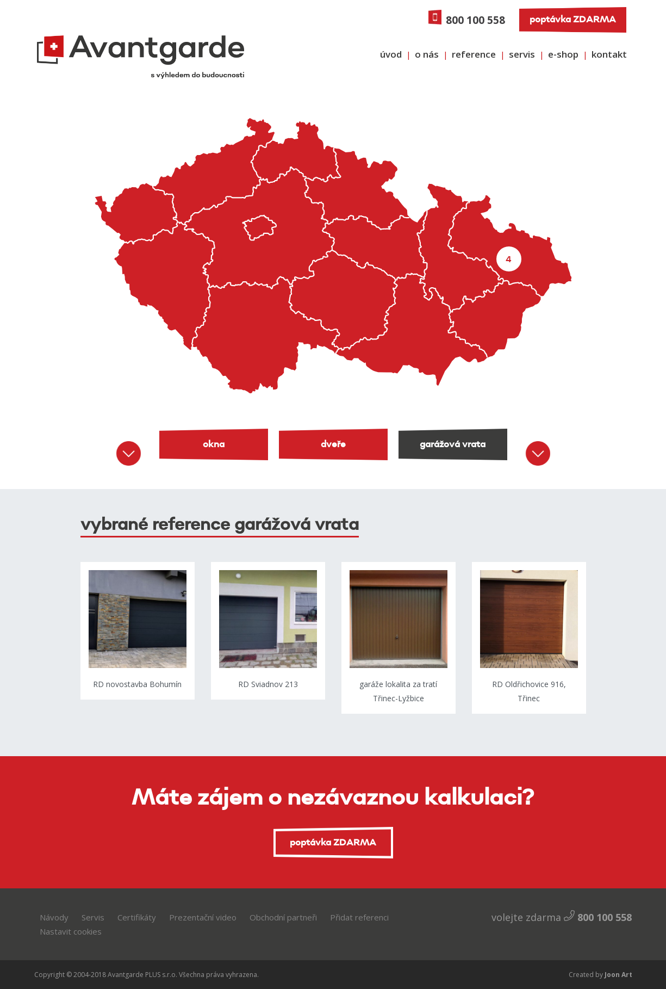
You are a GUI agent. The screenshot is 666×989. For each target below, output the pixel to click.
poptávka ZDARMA (573, 20)
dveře (333, 444)
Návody (54, 917)
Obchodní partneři (283, 917)
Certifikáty (136, 917)
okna (214, 444)
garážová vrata (453, 444)
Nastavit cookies (71, 931)
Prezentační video (202, 917)
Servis (93, 917)
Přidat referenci (359, 917)
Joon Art (617, 974)
